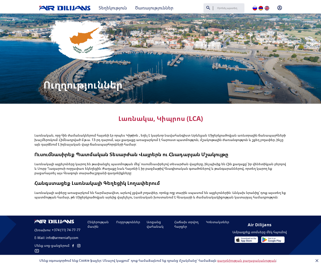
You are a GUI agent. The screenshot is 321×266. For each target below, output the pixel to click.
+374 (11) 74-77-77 (66, 216)
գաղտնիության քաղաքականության (246, 260)
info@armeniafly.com (62, 224)
